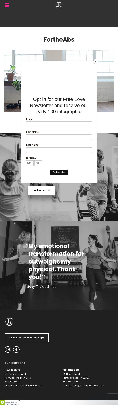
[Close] (95, 61)
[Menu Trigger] (7, 5)
